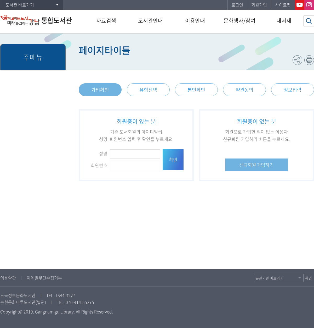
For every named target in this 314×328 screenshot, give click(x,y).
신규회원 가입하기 (256, 164)
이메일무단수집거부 (44, 278)
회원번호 (99, 165)
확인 (173, 159)
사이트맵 (283, 5)
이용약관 (8, 278)
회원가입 (259, 5)
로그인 (237, 5)
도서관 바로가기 (19, 5)
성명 (103, 153)
